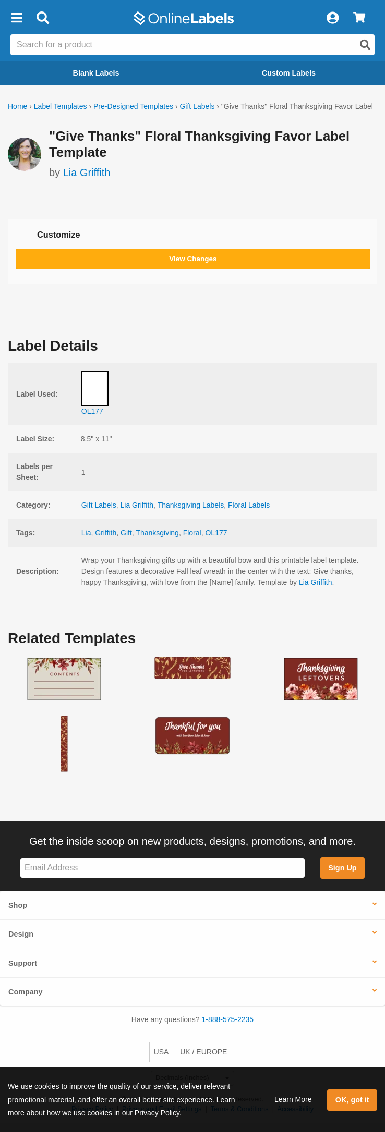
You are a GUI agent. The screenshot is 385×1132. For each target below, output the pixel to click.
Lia (86, 532)
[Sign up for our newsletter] (162, 868)
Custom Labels (289, 73)
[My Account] (332, 18)
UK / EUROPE (203, 1052)
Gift (126, 532)
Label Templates (60, 106)
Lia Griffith (87, 172)
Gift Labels (196, 106)
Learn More (293, 1099)
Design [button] (20, 934)
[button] (16, 18)
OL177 (216, 532)
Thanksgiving (157, 532)
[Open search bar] (42, 18)
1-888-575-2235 (228, 1019)
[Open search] (365, 44)
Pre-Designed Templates (133, 106)
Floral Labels (249, 505)
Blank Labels (96, 73)
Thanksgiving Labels (191, 505)
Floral (192, 532)
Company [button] (25, 992)
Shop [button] (17, 905)
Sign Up (342, 868)
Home (17, 106)
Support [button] (22, 963)
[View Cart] (359, 18)
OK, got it (352, 1100)
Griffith (105, 532)
